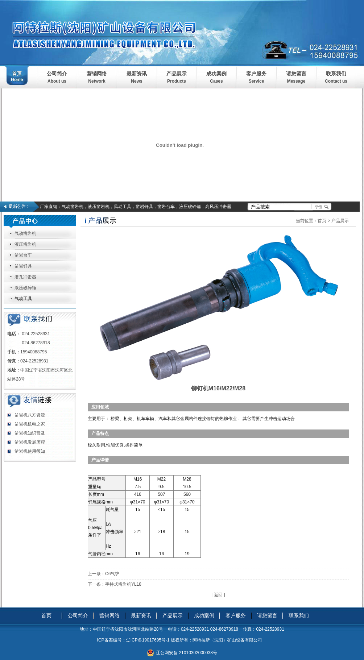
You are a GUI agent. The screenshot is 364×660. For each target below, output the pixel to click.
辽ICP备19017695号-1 (148, 640)
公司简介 (57, 73)
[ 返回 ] (218, 594)
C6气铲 (112, 573)
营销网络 (97, 73)
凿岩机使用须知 (30, 451)
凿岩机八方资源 (30, 415)
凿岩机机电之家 (30, 424)
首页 (322, 220)
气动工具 (23, 298)
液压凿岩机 (25, 244)
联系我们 (336, 73)
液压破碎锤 (25, 287)
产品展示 (176, 73)
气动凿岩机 (25, 233)
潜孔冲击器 (25, 276)
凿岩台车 (23, 255)
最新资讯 (137, 73)
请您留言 (296, 73)
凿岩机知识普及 (30, 433)
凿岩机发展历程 (30, 442)
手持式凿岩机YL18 (123, 584)
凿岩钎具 (23, 266)
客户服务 (256, 73)
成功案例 (216, 73)
